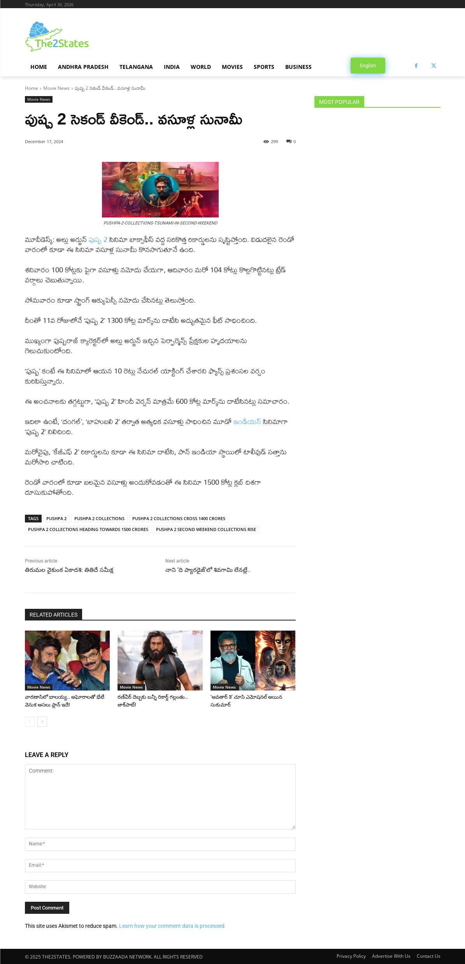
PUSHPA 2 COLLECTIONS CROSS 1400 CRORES (178, 518)
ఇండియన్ (248, 421)
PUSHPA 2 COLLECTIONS (99, 518)
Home (31, 88)
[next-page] (42, 722)
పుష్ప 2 (98, 239)
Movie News (56, 88)
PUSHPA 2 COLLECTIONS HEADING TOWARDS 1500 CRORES (88, 529)
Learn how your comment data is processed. (172, 926)
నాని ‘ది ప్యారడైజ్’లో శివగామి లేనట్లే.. (208, 569)
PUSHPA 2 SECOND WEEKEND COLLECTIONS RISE (206, 529)
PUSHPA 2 (56, 518)
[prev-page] (30, 722)
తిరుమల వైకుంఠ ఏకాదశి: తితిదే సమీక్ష (69, 569)
